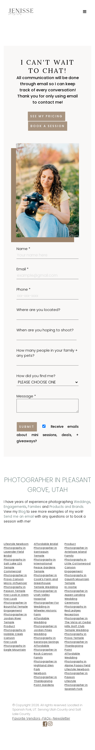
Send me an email (19, 516)
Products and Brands (66, 506)
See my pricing (46, 116)
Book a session (48, 126)
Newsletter (61, 718)
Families (34, 506)
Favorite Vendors (26, 718)
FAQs (46, 718)
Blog (22, 511)
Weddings (82, 502)
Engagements (15, 506)
